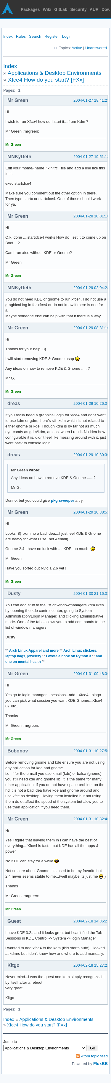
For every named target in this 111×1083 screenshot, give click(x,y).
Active (77, 48)
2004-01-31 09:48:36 (91, 673)
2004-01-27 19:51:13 (91, 156)
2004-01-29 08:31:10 (91, 328)
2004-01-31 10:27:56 (91, 751)
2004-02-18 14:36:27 (91, 921)
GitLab (60, 9)
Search (35, 36)
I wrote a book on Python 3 (68, 656)
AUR (94, 9)
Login (67, 36)
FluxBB (100, 1063)
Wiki (47, 9)
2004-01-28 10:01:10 (91, 216)
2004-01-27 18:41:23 (91, 100)
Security (78, 9)
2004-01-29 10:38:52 (91, 512)
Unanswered (96, 48)
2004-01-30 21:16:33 (91, 593)
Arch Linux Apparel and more (34, 650)
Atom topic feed (94, 1056)
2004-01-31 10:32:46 (91, 819)
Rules (21, 36)
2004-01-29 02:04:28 (91, 287)
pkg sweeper (62, 500)
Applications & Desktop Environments (55, 73)
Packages (30, 9)
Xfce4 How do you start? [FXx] (46, 80)
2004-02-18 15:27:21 (91, 965)
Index (8, 36)
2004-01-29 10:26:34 (91, 403)
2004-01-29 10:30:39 (91, 455)
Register (51, 36)
